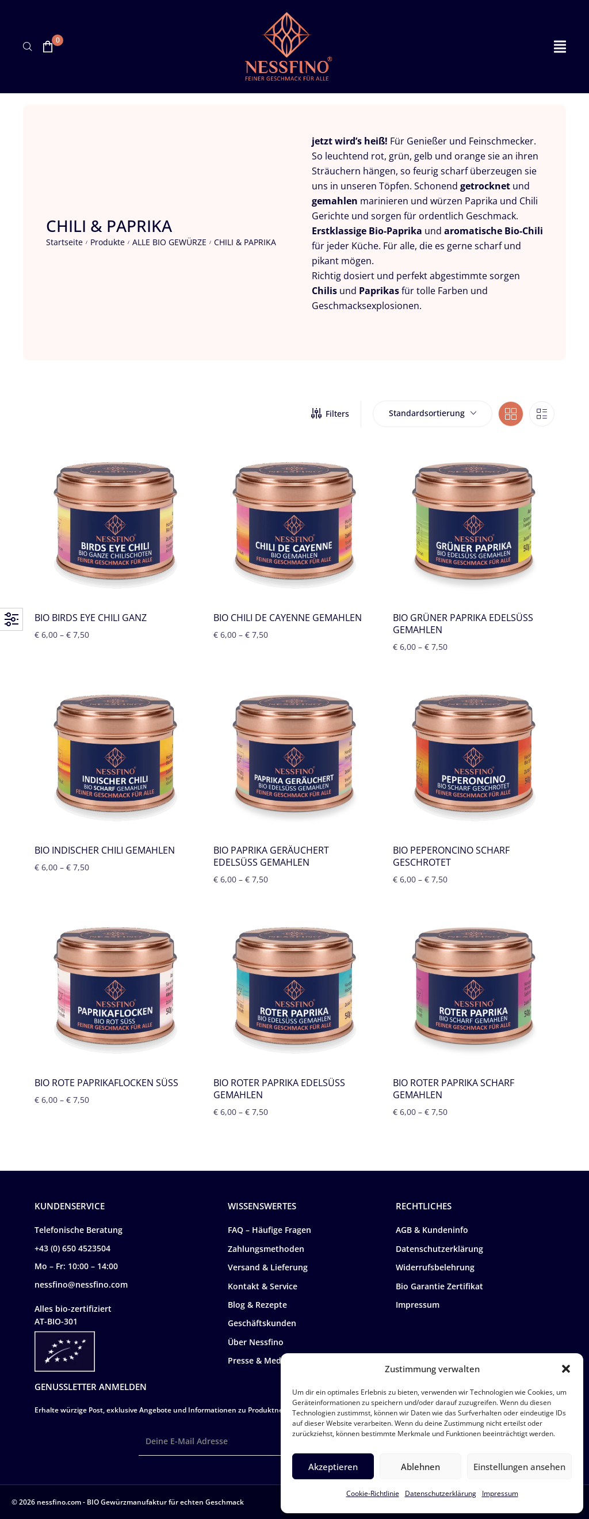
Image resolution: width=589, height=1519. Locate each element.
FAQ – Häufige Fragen (269, 1229)
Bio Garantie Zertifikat (439, 1286)
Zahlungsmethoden (266, 1248)
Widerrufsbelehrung (435, 1267)
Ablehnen (420, 1466)
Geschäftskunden (262, 1323)
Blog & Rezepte (257, 1304)
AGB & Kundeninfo (432, 1229)
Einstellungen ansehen (519, 1466)
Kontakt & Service (262, 1286)
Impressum (500, 1493)
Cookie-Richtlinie (372, 1493)
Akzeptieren (333, 1466)
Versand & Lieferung (268, 1267)
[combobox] (432, 414)
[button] (566, 1369)
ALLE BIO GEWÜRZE (169, 242)
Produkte (107, 242)
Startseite (64, 242)
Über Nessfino (256, 1342)
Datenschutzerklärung (440, 1493)
